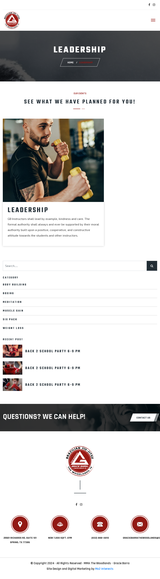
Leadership (28, 210)
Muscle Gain (13, 311)
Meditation (12, 302)
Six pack (10, 319)
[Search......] (75, 266)
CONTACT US (143, 417)
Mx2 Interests (104, 569)
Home (70, 62)
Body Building (15, 285)
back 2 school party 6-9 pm (52, 351)
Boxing (8, 293)
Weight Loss (13, 328)
